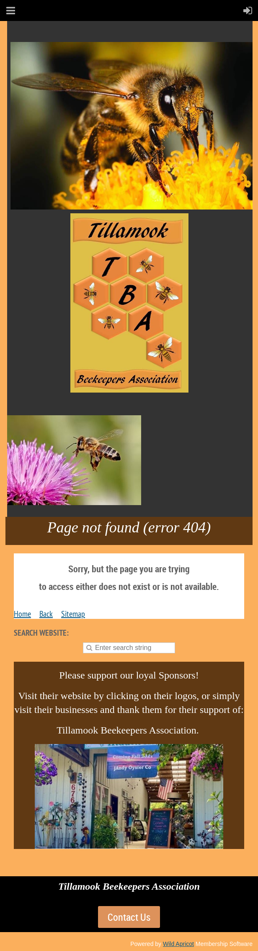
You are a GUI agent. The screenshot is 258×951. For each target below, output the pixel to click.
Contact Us (129, 917)
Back (46, 613)
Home (22, 613)
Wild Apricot (178, 944)
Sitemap (73, 613)
